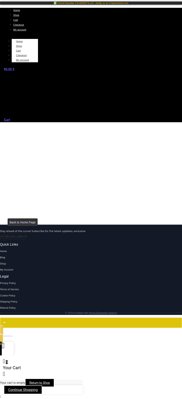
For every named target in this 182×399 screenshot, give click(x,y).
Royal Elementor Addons (103, 312)
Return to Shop (39, 383)
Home (19, 41)
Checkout (21, 55)
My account (22, 60)
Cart (18, 50)
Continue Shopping (23, 390)
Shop (19, 46)
